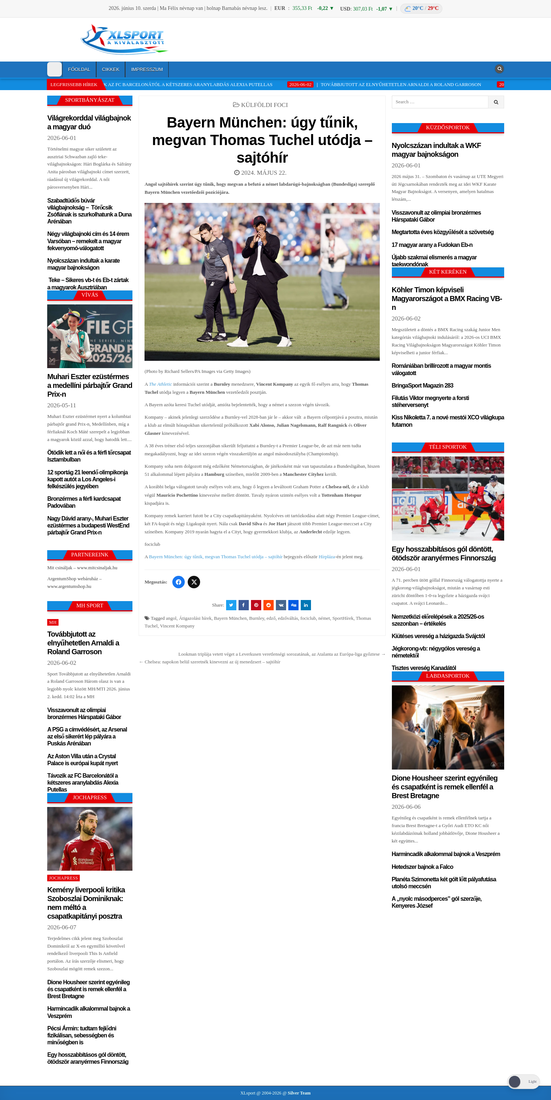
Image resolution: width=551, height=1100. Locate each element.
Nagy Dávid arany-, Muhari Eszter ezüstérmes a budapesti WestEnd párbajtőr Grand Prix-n (88, 525)
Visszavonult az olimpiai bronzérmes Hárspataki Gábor (84, 713)
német (324, 618)
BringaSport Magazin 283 (422, 385)
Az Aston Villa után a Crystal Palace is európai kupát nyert (82, 759)
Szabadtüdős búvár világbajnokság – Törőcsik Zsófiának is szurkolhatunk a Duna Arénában (89, 210)
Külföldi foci (264, 104)
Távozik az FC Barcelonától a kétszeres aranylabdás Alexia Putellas (82, 782)
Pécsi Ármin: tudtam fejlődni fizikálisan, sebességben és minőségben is (81, 1035)
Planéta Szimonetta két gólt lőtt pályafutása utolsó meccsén (444, 882)
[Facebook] (178, 582)
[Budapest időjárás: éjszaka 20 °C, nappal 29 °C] (421, 9)
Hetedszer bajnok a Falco (422, 866)
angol (171, 618)
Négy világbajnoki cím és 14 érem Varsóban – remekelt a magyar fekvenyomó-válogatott (88, 240)
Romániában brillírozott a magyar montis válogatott (441, 369)
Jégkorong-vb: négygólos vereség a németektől (436, 651)
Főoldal (79, 69)
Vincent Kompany (177, 626)
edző (271, 618)
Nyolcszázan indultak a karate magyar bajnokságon (83, 263)
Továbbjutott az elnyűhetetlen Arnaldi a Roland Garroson (83, 642)
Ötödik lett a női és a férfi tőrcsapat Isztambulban (89, 455)
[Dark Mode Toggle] (54, 69)
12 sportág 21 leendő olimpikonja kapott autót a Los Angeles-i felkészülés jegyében (87, 479)
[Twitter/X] (194, 582)
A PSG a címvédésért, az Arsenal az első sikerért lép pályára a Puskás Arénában (87, 736)
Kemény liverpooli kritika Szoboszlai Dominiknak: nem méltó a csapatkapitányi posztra (86, 902)
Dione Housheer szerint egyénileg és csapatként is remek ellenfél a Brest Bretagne (88, 989)
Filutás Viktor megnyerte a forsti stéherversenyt (430, 401)
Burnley (256, 618)
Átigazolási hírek (195, 618)
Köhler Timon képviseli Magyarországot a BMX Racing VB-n (447, 298)
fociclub (308, 618)
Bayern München (230, 618)
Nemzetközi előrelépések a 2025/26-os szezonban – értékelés (438, 619)
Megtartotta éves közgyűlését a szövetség (443, 232)
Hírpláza (327, 556)
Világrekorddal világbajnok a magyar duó (89, 121)
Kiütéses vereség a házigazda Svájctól (438, 636)
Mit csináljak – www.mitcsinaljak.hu (82, 567)
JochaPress (63, 878)
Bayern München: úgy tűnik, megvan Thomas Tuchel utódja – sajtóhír (262, 139)
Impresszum (147, 69)
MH (52, 622)
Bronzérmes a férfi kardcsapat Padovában (83, 502)
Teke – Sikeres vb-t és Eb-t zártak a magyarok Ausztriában (87, 283)
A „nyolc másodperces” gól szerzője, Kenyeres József (437, 902)
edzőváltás (288, 618)
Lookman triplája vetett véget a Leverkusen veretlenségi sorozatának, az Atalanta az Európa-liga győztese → (282, 654)
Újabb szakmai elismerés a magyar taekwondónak (434, 260)
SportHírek (342, 618)
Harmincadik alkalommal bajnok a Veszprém (88, 1011)
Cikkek (111, 69)
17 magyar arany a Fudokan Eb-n (432, 244)
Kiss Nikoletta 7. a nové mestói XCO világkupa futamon (448, 420)
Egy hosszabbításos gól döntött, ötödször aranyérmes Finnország (87, 1058)
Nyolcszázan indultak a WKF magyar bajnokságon (436, 149)
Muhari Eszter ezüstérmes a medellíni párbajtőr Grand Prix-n (89, 385)
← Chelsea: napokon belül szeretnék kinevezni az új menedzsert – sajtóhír (209, 661)
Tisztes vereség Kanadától (424, 667)
